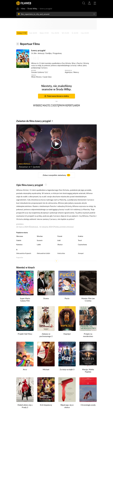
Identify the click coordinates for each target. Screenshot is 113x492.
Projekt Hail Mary (25, 334)
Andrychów (61, 253)
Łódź (59, 240)
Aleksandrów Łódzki (43, 253)
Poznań (59, 236)
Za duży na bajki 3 (67, 369)
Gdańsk (18, 240)
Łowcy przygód (38, 50)
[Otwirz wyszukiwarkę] (84, 3)
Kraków (80, 236)
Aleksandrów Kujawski (23, 253)
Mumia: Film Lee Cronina (88, 299)
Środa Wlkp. (32, 8)
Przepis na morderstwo (88, 335)
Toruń (80, 240)
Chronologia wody (88, 405)
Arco (25, 369)
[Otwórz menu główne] (95, 3)
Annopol (80, 253)
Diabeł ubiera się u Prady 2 (25, 406)
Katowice (19, 244)
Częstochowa (82, 244)
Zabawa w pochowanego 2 (46, 335)
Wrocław (40, 236)
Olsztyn (60, 244)
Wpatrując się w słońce (67, 406)
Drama (46, 298)
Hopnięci (67, 334)
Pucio (67, 298)
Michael (46, 369)
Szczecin (39, 240)
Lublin (39, 244)
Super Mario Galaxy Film (25, 299)
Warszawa (19, 236)
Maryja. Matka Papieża (88, 370)
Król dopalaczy (46, 405)
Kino (23, 8)
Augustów (19, 257)
